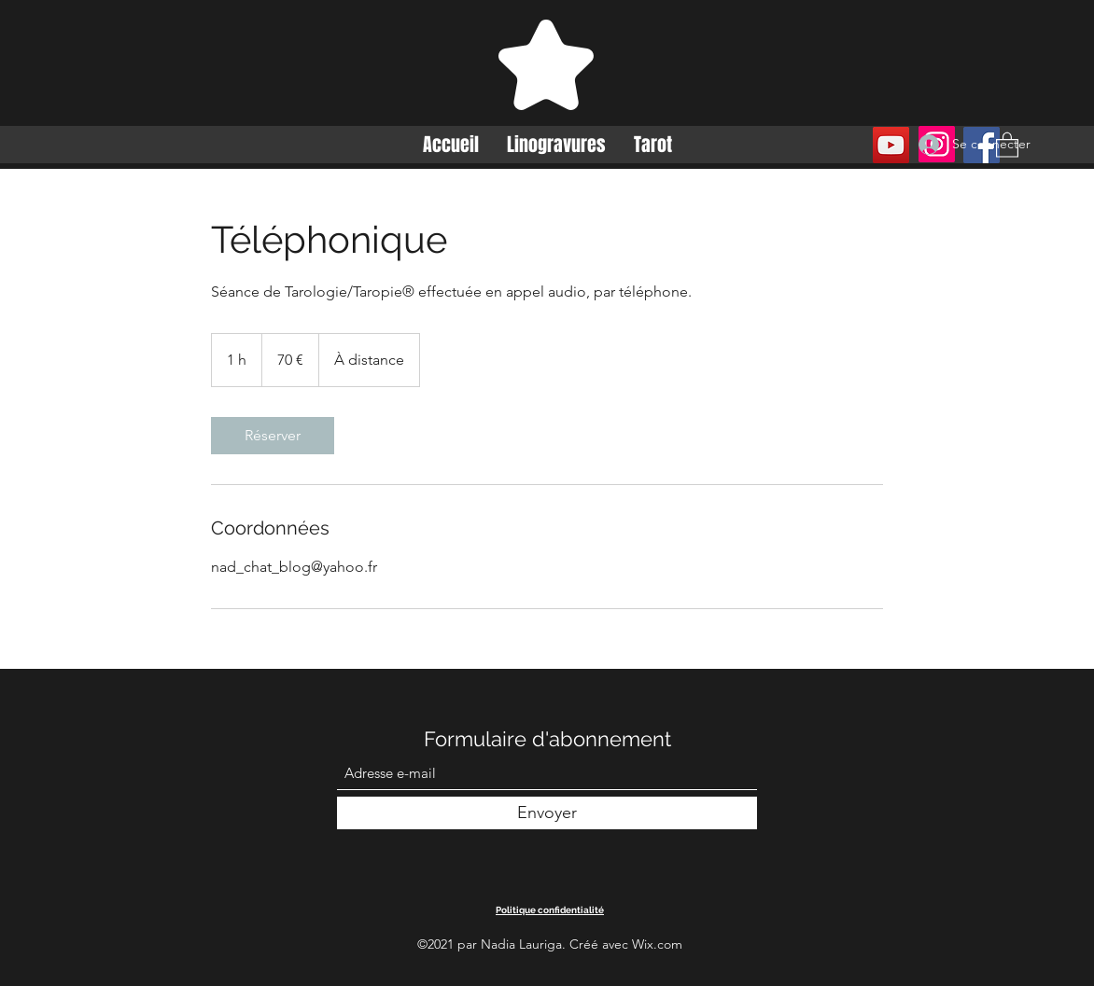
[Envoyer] (547, 813)
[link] (272, 435)
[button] (1007, 144)
